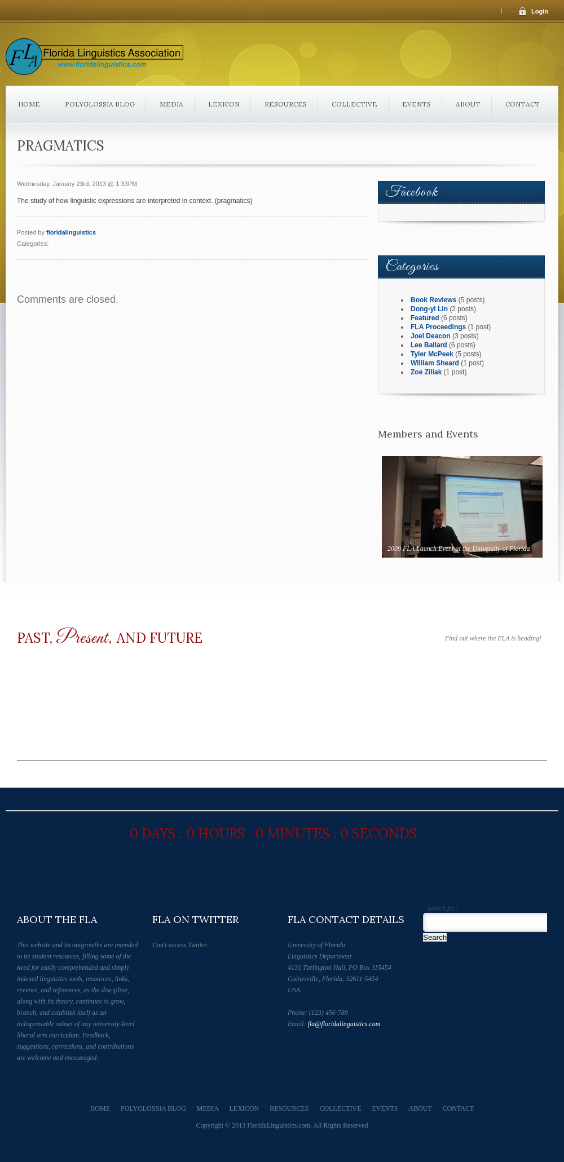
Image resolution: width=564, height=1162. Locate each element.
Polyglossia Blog (100, 104)
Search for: (442, 908)
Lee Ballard (429, 345)
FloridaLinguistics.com (278, 1125)
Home (29, 104)
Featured (425, 318)
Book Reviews (433, 300)
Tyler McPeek (432, 354)
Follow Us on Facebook (316, 1045)
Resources (286, 104)
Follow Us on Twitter (297, 1045)
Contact (522, 104)
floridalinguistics (71, 232)
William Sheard (435, 363)
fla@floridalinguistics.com (344, 1024)
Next (474, 567)
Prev (451, 567)
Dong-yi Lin (429, 309)
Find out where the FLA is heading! (493, 638)
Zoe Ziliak (426, 372)
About (468, 104)
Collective (354, 104)
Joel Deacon (431, 336)
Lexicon (224, 104)
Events (416, 104)
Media (171, 104)
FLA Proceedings (438, 327)
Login (539, 11)
